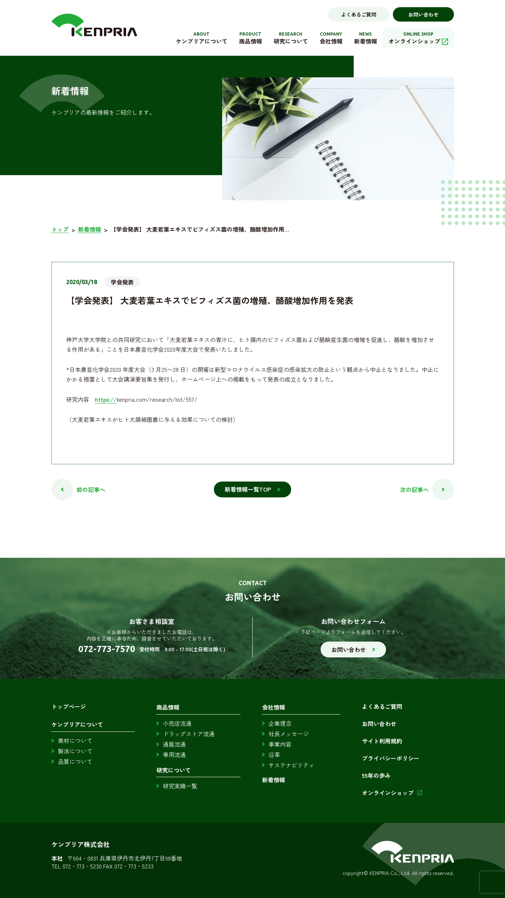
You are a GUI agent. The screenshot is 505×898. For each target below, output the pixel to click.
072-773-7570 (106, 649)
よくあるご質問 (358, 14)
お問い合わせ (423, 14)
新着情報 (89, 229)
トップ (60, 229)
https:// (106, 399)
